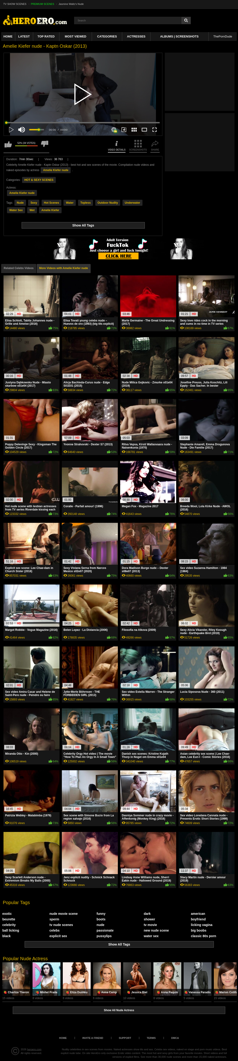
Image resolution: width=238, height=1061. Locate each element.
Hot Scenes (51, 202)
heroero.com (34, 1049)
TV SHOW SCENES (14, 4)
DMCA (175, 1038)
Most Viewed (75, 36)
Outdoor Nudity (108, 202)
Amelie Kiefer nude (55, 170)
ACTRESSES (136, 36)
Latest (24, 36)
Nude (20, 202)
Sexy (33, 202)
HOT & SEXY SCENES (38, 180)
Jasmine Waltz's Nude (71, 4)
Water (69, 202)
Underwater (132, 202)
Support (125, 1038)
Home (8, 36)
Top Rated (46, 36)
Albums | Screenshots (179, 36)
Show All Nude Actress (119, 1010)
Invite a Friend (92, 1038)
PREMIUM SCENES (42, 4)
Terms (151, 1038)
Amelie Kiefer (50, 210)
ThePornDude (222, 36)
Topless (85, 202)
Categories (107, 36)
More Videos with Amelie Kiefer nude (63, 268)
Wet (32, 210)
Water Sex (16, 210)
